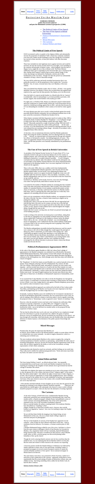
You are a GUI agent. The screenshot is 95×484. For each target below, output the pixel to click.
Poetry (52, 12)
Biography (30, 11)
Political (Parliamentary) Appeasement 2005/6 (47, 247)
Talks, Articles (45, 11)
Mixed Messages (48, 325)
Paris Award (38, 11)
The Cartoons (47, 392)
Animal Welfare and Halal (51, 44)
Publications (60, 11)
